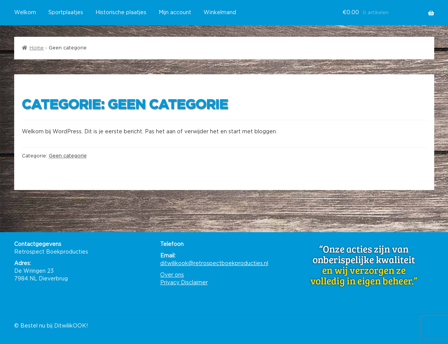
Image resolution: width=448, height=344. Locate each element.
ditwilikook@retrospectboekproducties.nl (214, 263)
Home (37, 48)
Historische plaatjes (120, 12)
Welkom (25, 12)
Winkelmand (219, 12)
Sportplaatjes (65, 12)
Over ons (172, 275)
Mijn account (175, 12)
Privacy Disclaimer (184, 282)
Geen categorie (68, 156)
